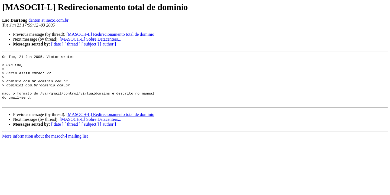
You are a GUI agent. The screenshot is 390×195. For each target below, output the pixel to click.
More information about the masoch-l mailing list (45, 146)
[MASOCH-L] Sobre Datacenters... (90, 39)
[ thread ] (72, 44)
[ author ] (108, 44)
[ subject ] (90, 44)
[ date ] (57, 44)
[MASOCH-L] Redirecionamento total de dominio (110, 34)
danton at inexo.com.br (48, 20)
